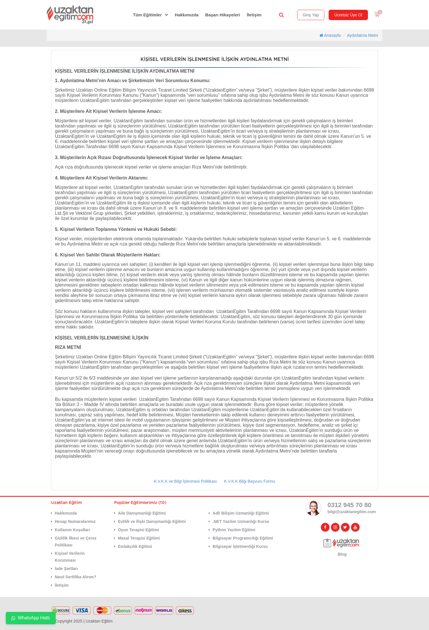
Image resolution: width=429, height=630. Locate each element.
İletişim (254, 14)
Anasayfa (330, 35)
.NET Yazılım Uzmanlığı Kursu (240, 521)
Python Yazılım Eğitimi (233, 529)
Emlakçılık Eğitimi (135, 546)
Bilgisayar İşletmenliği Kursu (240, 546)
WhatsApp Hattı (30, 617)
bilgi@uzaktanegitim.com (351, 511)
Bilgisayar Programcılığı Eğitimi (242, 538)
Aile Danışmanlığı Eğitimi (142, 513)
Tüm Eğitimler (147, 14)
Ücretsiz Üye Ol (348, 15)
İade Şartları (66, 568)
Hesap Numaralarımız (75, 521)
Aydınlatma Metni (362, 35)
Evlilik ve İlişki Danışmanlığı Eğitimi (152, 521)
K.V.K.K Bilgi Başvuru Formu (249, 481)
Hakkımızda (187, 14)
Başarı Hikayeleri (222, 14)
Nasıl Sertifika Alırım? (75, 577)
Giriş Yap (311, 15)
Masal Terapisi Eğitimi (139, 538)
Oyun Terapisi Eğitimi (138, 529)
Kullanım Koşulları (72, 529)
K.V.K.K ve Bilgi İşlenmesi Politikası (185, 481)
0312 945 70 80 (349, 505)
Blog (342, 554)
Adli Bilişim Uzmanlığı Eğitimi (240, 513)
